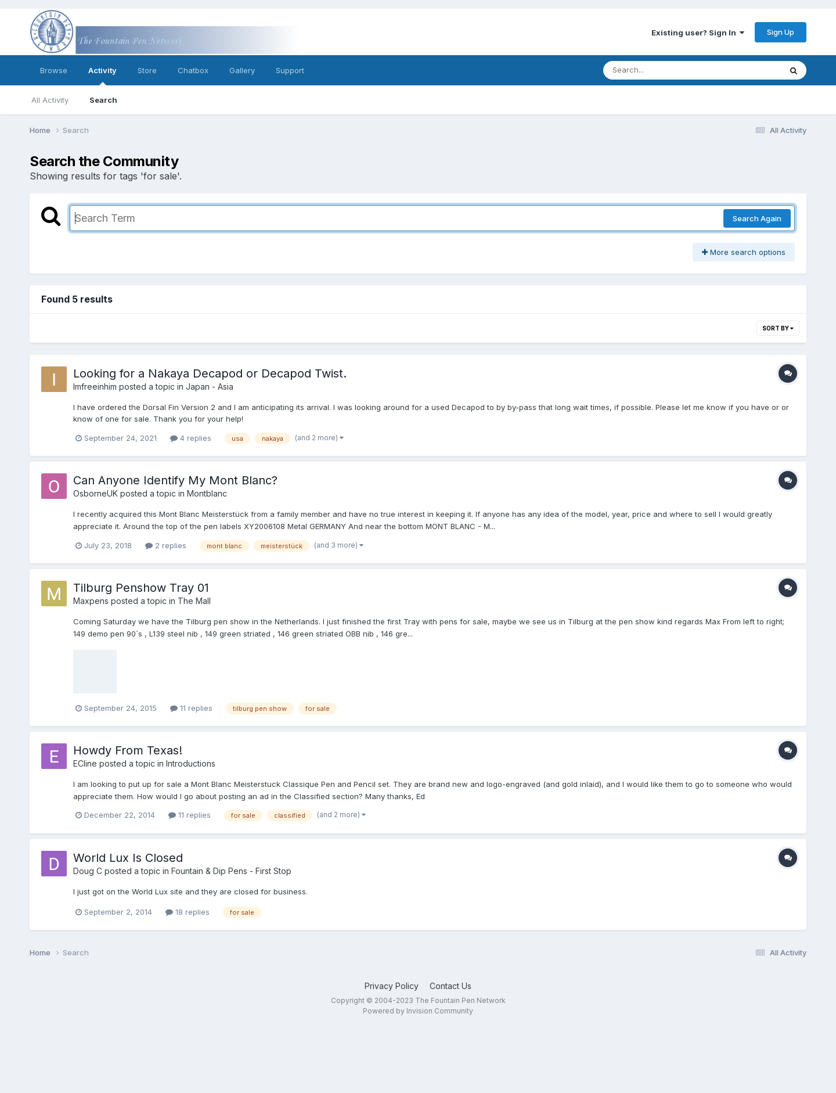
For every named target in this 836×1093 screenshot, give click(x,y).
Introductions (190, 763)
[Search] (660, 70)
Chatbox (193, 70)
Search (103, 100)
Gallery (242, 70)
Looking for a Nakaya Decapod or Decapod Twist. (210, 373)
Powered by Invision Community (418, 1010)
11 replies (191, 708)
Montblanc (207, 493)
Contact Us (450, 986)
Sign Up (780, 32)
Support (290, 70)
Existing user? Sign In (697, 32)
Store (147, 70)
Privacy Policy (392, 986)
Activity (102, 75)
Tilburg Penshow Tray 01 (141, 588)
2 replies (165, 545)
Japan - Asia (209, 386)
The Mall (194, 601)
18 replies (187, 911)
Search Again (757, 218)
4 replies (190, 438)
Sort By (778, 328)
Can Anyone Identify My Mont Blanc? (175, 480)
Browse (53, 70)
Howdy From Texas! (127, 750)
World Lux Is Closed (128, 858)
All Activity (50, 100)
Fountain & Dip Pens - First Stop (231, 871)
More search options (743, 252)
